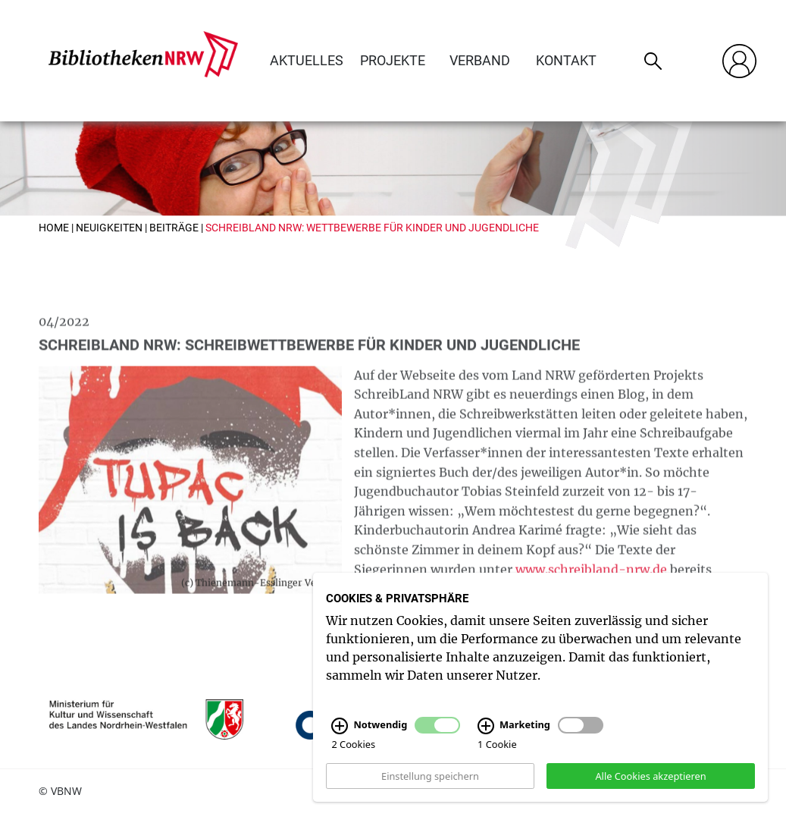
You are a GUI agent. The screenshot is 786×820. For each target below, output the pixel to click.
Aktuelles (306, 60)
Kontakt (566, 60)
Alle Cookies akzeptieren (650, 782)
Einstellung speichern (430, 782)
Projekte (392, 60)
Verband (479, 60)
